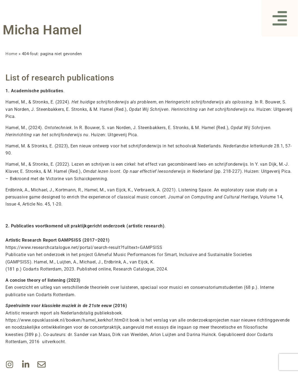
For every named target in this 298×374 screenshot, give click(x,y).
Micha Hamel (42, 30)
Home (11, 53)
